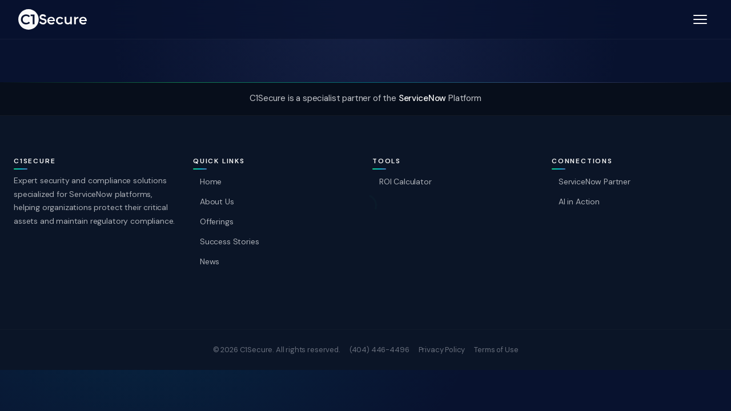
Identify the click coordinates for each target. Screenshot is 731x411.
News (209, 262)
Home (211, 181)
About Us (217, 201)
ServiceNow (422, 98)
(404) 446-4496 (379, 349)
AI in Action (579, 201)
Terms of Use (496, 349)
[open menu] (700, 19)
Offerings (217, 221)
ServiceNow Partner (594, 181)
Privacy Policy (442, 349)
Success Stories (229, 241)
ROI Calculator (405, 181)
